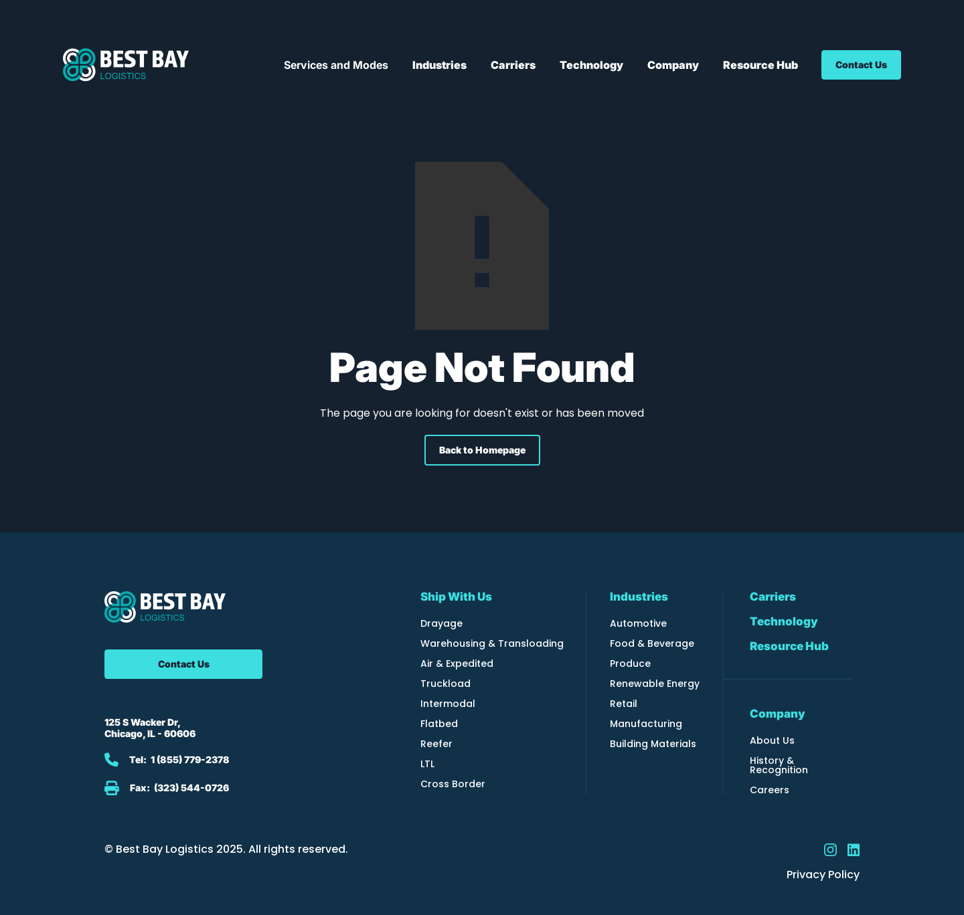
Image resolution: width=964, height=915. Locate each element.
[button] (336, 65)
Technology (784, 621)
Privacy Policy (823, 875)
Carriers (773, 597)
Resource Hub (789, 646)
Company (777, 713)
